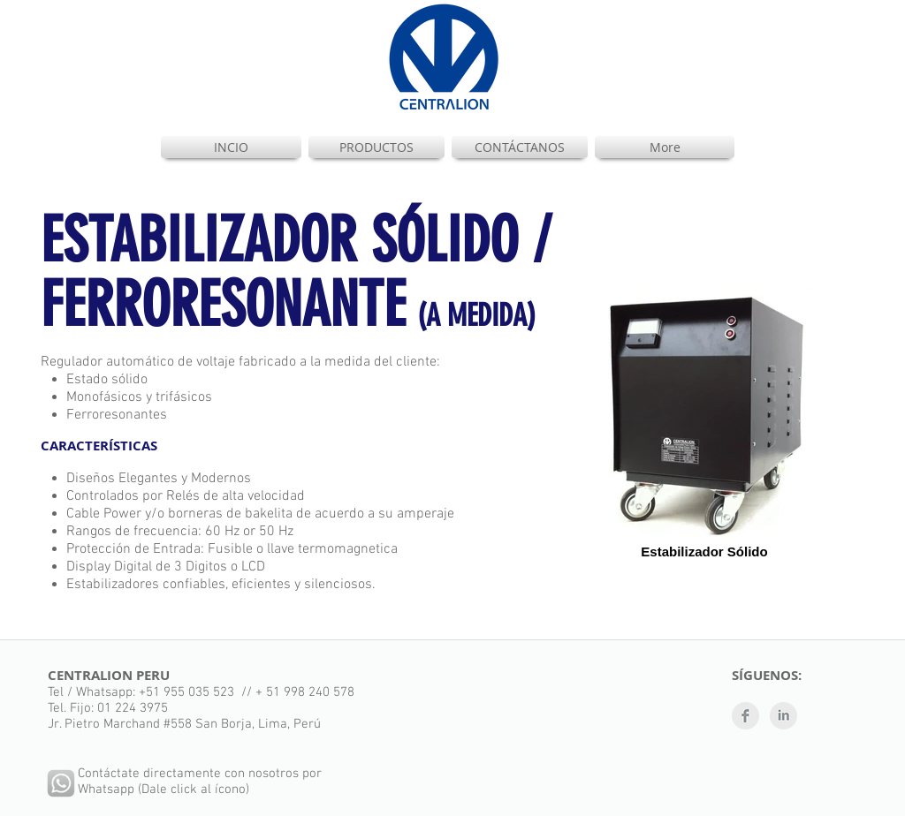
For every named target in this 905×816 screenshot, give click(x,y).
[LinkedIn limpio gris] (783, 715)
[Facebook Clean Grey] (745, 715)
